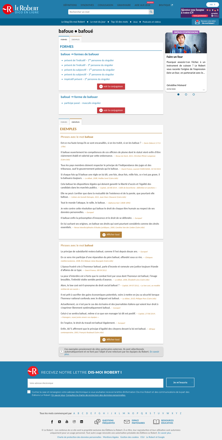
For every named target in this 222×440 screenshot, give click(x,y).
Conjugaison (105, 5)
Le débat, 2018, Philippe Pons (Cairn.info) (139, 298)
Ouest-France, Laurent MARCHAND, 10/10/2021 (141, 169)
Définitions (70, 5)
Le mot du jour (97, 21)
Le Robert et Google (155, 437)
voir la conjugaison (113, 86)
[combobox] (108, 11)
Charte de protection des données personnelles (79, 437)
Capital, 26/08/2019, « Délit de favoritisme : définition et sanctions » (128, 187)
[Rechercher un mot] (151, 11)
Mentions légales (111, 437)
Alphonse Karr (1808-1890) (119, 203)
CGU (142, 437)
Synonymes (87, 5)
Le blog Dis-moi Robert (72, 21)
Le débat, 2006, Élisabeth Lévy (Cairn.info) (132, 279)
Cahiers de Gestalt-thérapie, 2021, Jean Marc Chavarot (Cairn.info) (98, 197)
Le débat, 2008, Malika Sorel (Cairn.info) (101, 178)
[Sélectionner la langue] (212, 4)
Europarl (90, 212)
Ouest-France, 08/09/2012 (96, 270)
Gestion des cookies (129, 437)
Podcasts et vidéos (152, 21)
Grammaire (124, 5)
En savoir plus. (164, 433)
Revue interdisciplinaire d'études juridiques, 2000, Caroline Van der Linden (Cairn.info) (109, 227)
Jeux (135, 21)
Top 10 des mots (118, 21)
